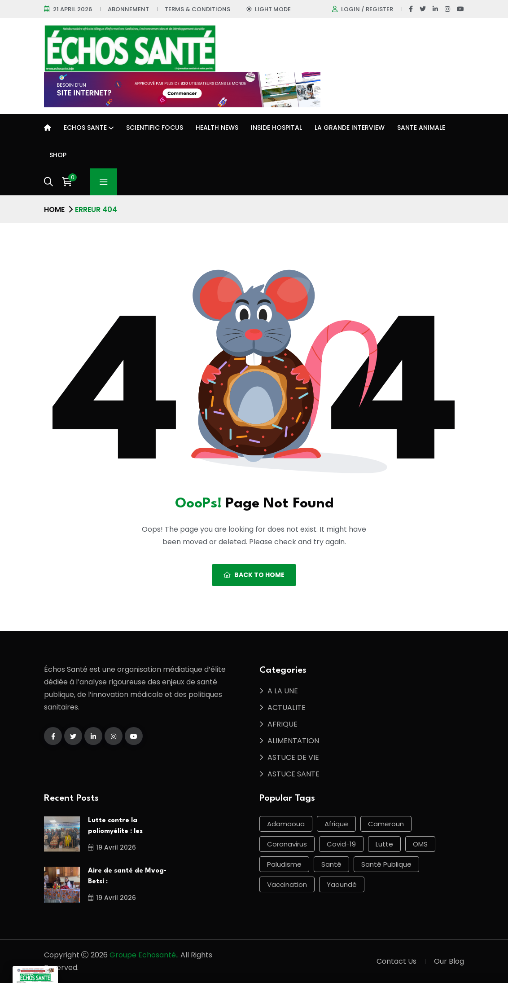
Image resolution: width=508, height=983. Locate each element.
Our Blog (449, 961)
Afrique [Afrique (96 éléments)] (336, 824)
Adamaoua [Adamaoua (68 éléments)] (286, 824)
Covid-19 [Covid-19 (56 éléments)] (341, 844)
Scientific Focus (154, 127)
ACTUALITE (286, 707)
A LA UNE (282, 691)
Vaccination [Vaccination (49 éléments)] (287, 884)
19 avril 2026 (112, 847)
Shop (57, 154)
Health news (217, 127)
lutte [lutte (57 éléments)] (384, 844)
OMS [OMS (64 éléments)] (420, 844)
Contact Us (396, 961)
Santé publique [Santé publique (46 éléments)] (386, 864)
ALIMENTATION (293, 740)
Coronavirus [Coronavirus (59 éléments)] (287, 844)
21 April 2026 (72, 9)
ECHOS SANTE (85, 127)
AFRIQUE (282, 724)
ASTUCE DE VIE (293, 757)
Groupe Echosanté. (143, 955)
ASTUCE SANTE (293, 774)
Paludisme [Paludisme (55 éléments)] (284, 864)
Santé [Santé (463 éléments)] (331, 864)
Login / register (367, 9)
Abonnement (128, 9)
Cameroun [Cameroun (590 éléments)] (386, 824)
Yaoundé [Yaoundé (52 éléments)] (342, 884)
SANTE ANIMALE (421, 127)
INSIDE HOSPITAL (276, 127)
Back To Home (254, 574)
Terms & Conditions (197, 9)
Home (54, 209)
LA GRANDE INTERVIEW (350, 127)
